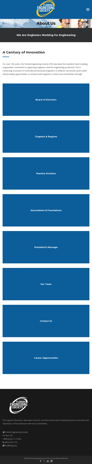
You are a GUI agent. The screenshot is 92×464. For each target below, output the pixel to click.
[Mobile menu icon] (87, 9)
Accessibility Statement (59, 458)
